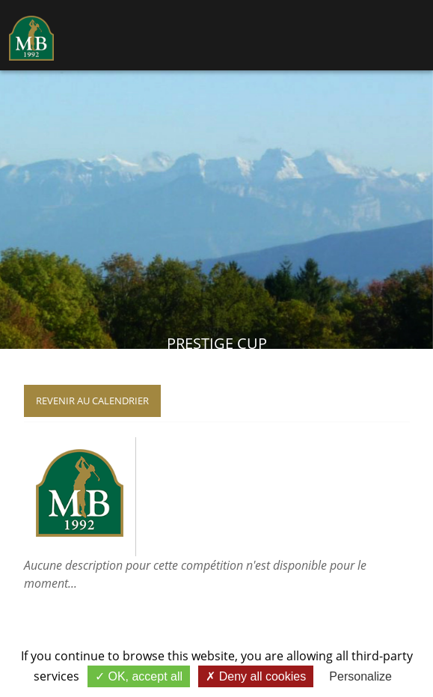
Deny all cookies (256, 676)
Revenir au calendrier (92, 400)
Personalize (360, 676)
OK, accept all (138, 676)
